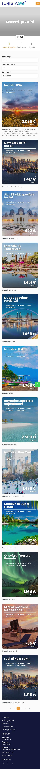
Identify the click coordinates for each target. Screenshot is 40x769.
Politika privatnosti (8, 730)
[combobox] (20, 68)
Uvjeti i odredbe (7, 727)
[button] (20, 76)
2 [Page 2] (21, 708)
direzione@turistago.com (11, 749)
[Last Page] (29, 708)
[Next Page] (25, 708)
